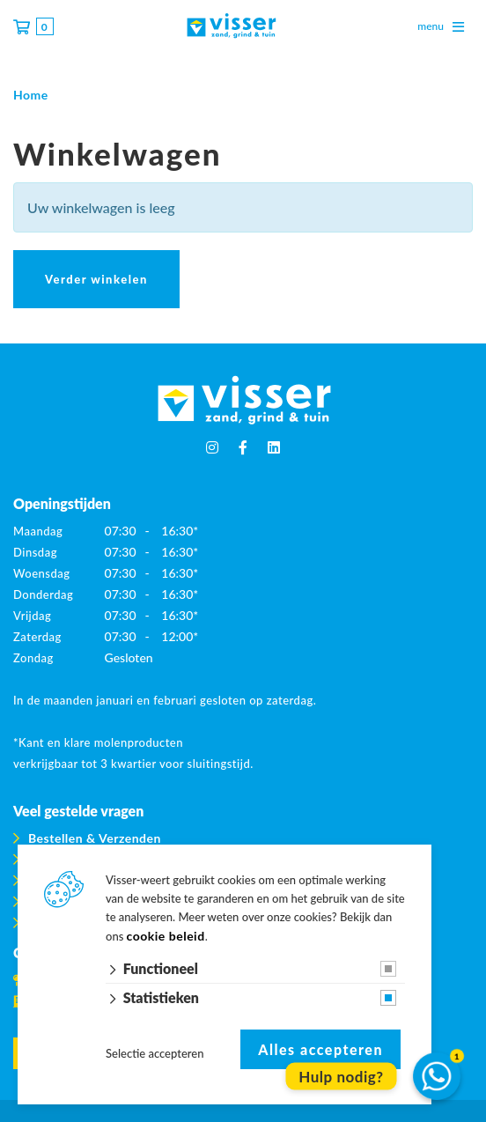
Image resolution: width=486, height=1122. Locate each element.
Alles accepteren (320, 1049)
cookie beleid (166, 935)
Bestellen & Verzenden (94, 837)
